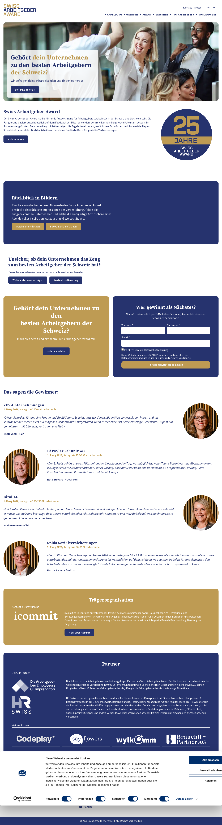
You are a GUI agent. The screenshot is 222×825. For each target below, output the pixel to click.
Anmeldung (114, 14)
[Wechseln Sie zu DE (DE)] (208, 8)
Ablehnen (193, 799)
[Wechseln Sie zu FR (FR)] (214, 8)
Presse (198, 7)
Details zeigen (184, 818)
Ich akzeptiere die (146, 350)
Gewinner (162, 14)
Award (147, 14)
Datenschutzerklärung (156, 350)
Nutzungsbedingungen (166, 357)
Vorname (126, 325)
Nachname (173, 325)
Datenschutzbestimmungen (135, 357)
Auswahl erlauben (193, 789)
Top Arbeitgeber (183, 14)
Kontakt (187, 7)
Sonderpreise (207, 14)
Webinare (132, 14)
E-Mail (124, 337)
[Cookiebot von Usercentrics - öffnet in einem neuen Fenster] (22, 818)
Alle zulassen (193, 779)
